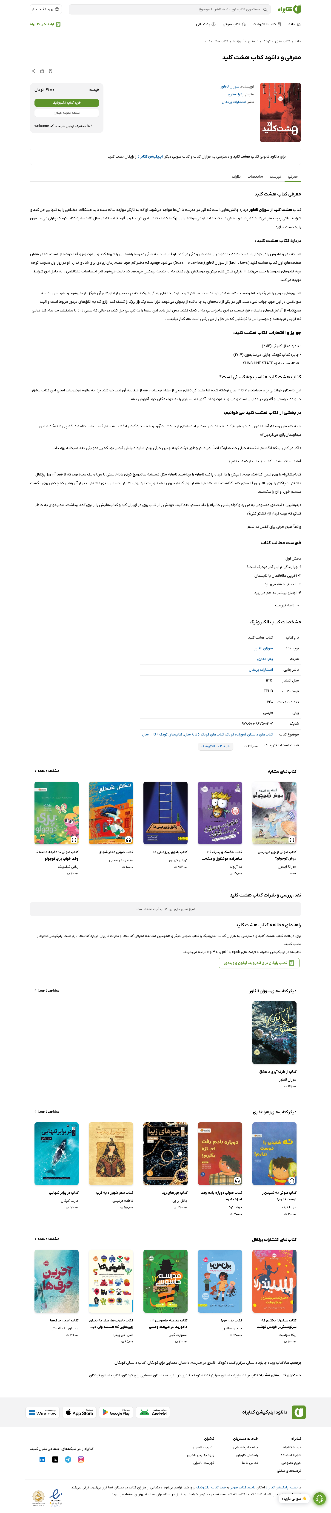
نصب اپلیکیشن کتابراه (282, 1487)
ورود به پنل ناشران (200, 1455)
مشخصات (255, 176)
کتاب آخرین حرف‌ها (64, 1320)
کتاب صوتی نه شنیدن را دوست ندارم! (279, 1196)
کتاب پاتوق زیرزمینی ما (170, 852)
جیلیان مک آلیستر (65, 1328)
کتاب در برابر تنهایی (64, 1193)
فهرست (275, 176)
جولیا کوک (289, 1207)
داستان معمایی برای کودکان (168, 1362)
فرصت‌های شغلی (289, 1470)
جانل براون (180, 1201)
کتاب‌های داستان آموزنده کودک (249, 734)
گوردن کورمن (178, 860)
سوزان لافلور (230, 86)
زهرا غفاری (235, 94)
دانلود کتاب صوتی (243, 1487)
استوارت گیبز (178, 1335)
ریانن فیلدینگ (68, 867)
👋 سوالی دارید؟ (294, 1498)
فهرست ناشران (203, 1463)
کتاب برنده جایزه (271, 1362)
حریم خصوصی (291, 1463)
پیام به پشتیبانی (245, 1447)
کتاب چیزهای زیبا (175, 1193)
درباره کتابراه (292, 1447)
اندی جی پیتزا (123, 1335)
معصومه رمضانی (121, 860)
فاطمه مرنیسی (122, 1201)
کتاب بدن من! (231, 1320)
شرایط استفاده (291, 1455)
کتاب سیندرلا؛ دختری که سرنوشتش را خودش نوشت (277, 1323)
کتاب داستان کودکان (130, 1362)
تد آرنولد (236, 867)
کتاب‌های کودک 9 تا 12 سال (162, 734)
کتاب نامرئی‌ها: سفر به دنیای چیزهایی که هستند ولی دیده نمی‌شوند (111, 1324)
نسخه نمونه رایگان (67, 113)
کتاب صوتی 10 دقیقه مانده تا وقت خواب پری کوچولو (57, 855)
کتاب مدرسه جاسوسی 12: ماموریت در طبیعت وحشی (168, 1323)
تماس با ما (250, 1463)
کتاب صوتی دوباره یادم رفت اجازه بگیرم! (221, 1196)
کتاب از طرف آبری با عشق (278, 1071)
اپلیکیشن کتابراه (42, 24)
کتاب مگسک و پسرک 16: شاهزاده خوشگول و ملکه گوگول (223, 856)
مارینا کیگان (70, 1201)
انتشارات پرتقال (234, 102)
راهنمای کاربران (247, 1455)
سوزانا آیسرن (287, 866)
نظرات (236, 176)
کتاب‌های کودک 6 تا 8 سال (204, 734)
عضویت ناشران (203, 1447)
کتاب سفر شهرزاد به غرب (114, 1193)
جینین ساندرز (232, 1328)
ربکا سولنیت (288, 1335)
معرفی (293, 176)
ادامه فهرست (288, 605)
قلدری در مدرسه (203, 1362)
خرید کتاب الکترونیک (67, 103)
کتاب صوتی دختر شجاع (116, 852)
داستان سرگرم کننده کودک (237, 1362)
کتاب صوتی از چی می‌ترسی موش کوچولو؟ (277, 855)
